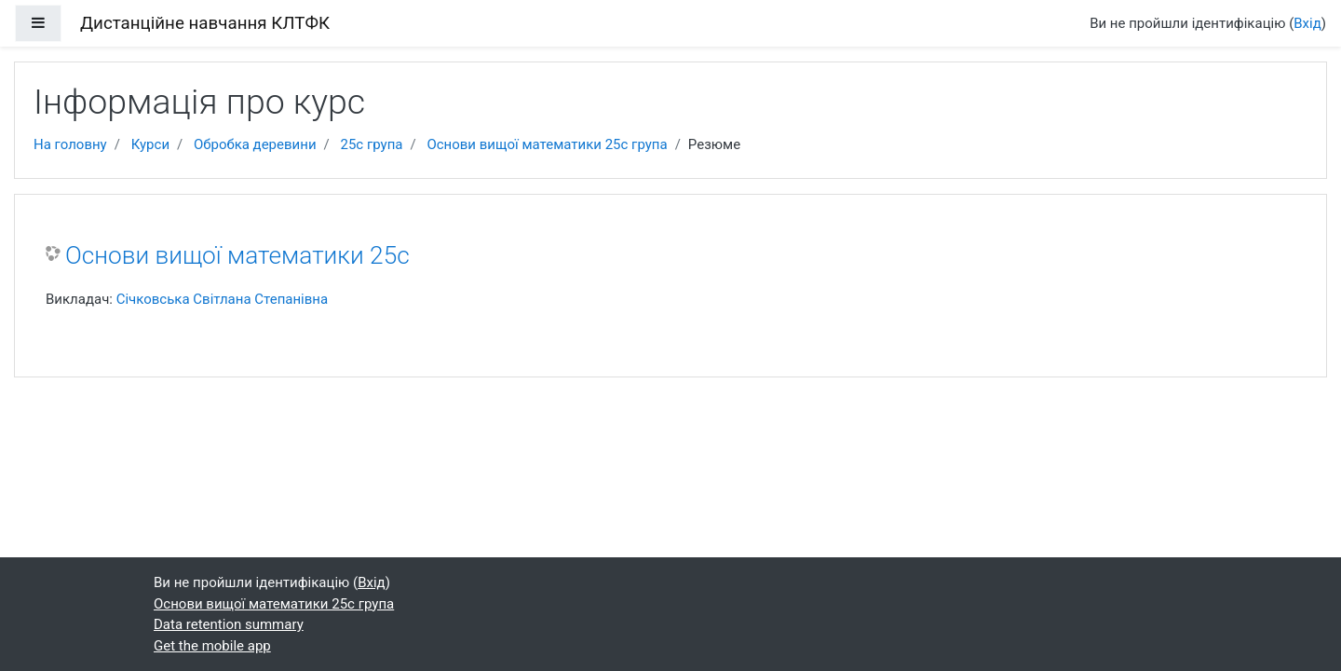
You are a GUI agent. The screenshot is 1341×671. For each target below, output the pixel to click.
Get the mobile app (212, 645)
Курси (150, 144)
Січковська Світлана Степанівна (222, 299)
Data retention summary (229, 624)
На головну (70, 144)
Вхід (1307, 23)
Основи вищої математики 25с (237, 255)
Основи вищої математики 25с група (547, 144)
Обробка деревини (255, 144)
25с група (371, 144)
